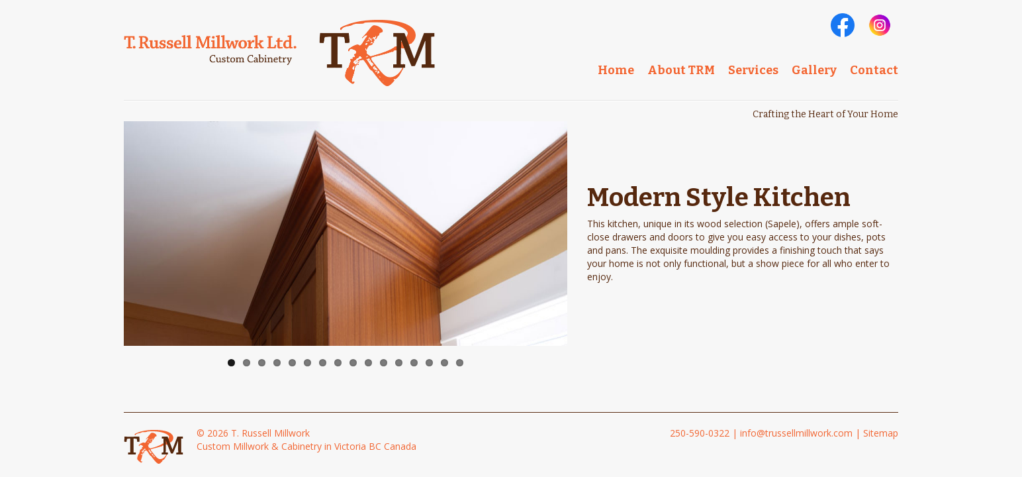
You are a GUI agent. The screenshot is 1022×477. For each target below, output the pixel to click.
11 (383, 362)
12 (398, 362)
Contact (874, 70)
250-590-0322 (699, 433)
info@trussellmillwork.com (796, 433)
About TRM (681, 70)
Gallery (814, 70)
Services (753, 70)
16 (459, 362)
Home (616, 70)
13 (414, 362)
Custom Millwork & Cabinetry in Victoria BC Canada (306, 446)
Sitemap (880, 433)
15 (444, 362)
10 (368, 362)
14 (429, 362)
